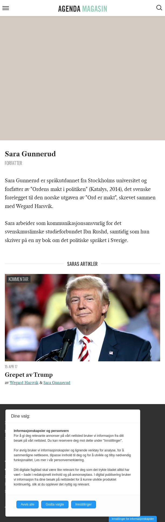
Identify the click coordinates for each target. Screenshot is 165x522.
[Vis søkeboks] (159, 8)
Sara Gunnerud (56, 382)
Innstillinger (83, 504)
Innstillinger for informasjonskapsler (133, 518)
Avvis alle (27, 504)
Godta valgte (55, 504)
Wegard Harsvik (24, 382)
